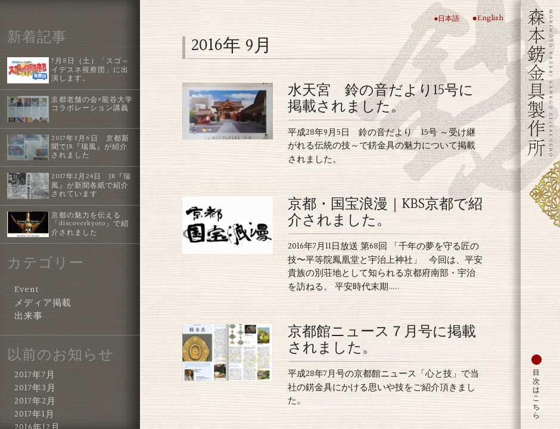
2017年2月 (35, 401)
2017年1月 (34, 414)
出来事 (28, 316)
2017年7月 (34, 375)
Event (26, 290)
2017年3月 (35, 388)
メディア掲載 (42, 303)
